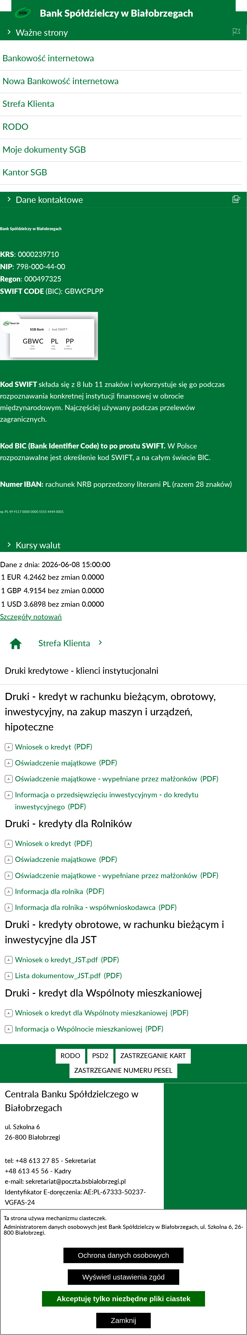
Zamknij (123, 1320)
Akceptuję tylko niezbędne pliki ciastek (123, 1299)
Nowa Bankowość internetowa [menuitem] (60, 81)
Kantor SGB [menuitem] (24, 172)
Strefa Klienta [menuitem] (28, 104)
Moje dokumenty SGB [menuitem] (44, 150)
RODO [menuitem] (15, 127)
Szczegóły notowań (31, 617)
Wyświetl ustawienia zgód (123, 1277)
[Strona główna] (15, 644)
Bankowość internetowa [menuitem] (48, 58)
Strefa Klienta (71, 643)
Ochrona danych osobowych (123, 1255)
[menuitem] (70, 1056)
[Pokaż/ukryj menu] (241, 5)
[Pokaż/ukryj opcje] (5, 5)
